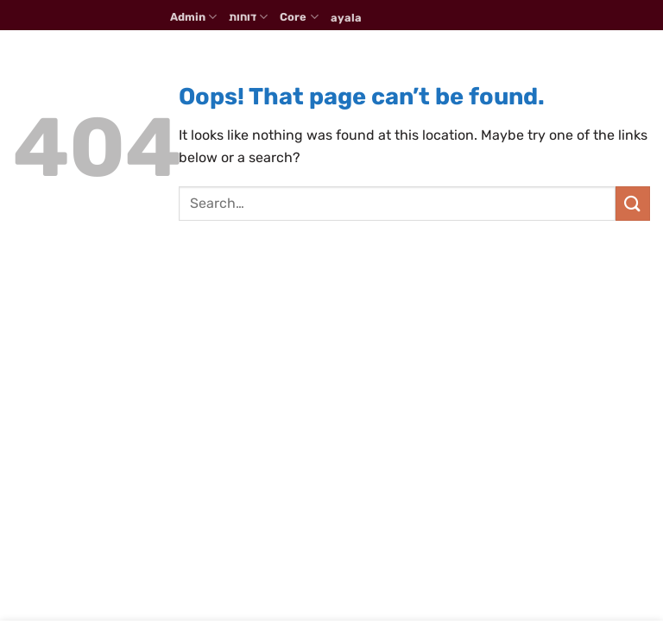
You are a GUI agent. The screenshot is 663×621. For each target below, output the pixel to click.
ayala (346, 17)
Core (299, 17)
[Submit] (633, 203)
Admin (193, 17)
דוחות (248, 17)
